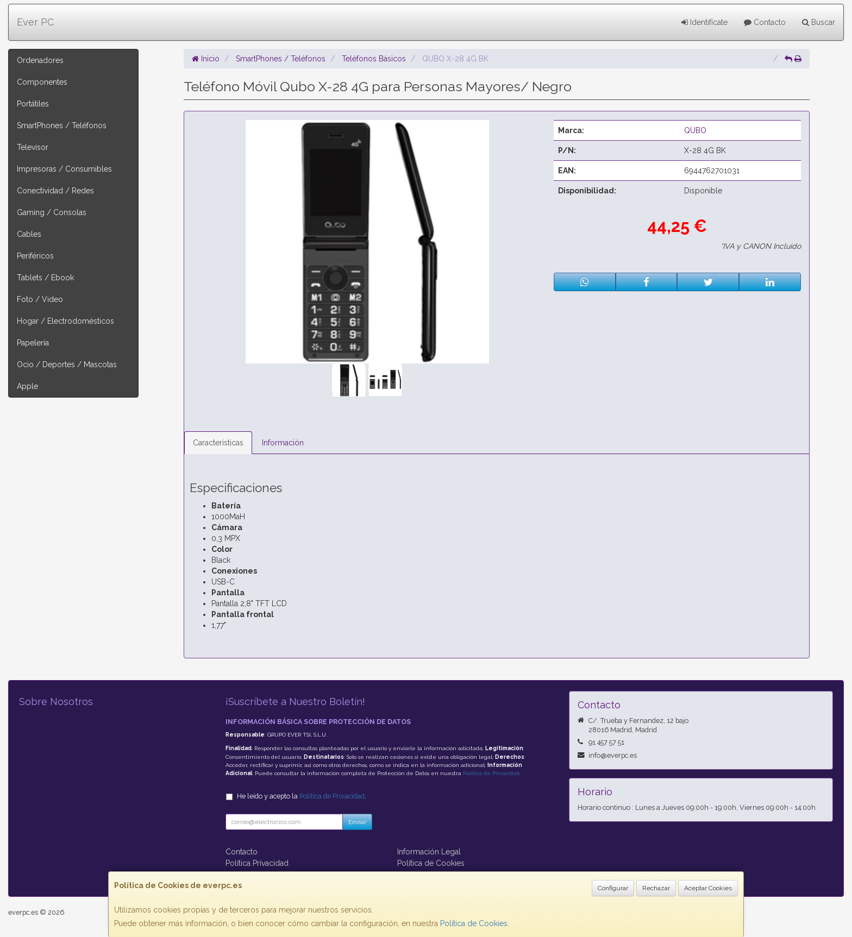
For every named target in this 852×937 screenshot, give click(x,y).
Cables (29, 234)
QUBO (695, 130)
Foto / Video (40, 299)
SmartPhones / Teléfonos (61, 125)
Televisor (32, 147)
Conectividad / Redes (55, 190)
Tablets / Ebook (45, 277)
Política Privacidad (257, 863)
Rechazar (656, 888)
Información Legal (429, 851)
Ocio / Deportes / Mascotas (67, 364)
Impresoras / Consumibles (64, 169)
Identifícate (704, 22)
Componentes (42, 82)
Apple (27, 386)
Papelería (33, 342)
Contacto (765, 22)
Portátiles (33, 103)
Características (218, 442)
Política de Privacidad (491, 773)
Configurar (613, 888)
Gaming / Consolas (51, 212)
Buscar (818, 22)
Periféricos (35, 255)
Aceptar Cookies (708, 888)
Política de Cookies (474, 923)
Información (283, 442)
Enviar (357, 822)
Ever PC (35, 22)
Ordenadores (40, 60)
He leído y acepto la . (301, 796)
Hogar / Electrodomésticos (65, 321)
